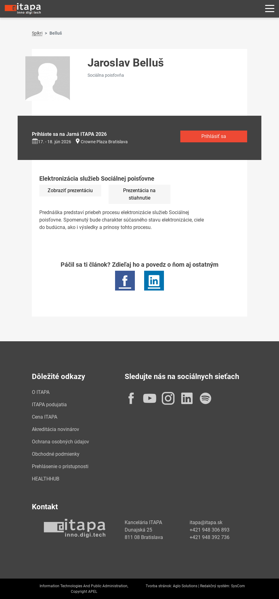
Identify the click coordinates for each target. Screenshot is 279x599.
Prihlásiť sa (213, 136)
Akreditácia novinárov (55, 429)
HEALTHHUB (45, 479)
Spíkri (37, 33)
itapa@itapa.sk (206, 522)
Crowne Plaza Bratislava (104, 141)
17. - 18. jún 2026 (51, 141)
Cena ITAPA (44, 417)
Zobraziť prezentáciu (70, 190)
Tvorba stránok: (159, 586)
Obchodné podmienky (55, 454)
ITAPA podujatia (49, 404)
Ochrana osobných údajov (60, 442)
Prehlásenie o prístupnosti (60, 466)
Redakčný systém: (215, 586)
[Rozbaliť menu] (269, 9)
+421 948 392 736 (210, 537)
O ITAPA (40, 392)
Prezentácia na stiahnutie (139, 194)
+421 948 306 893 (210, 530)
